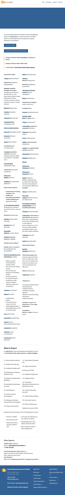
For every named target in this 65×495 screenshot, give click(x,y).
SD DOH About (37, 475)
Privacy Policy (52, 477)
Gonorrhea (6, 225)
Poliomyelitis (26, 126)
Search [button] (60, 2)
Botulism (7, 112)
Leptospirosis (7, 328)
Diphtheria (7, 181)
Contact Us (55, 2)
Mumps (24, 98)
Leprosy (6, 322)
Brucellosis (7, 118)
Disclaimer (52, 480)
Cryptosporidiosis (8, 163)
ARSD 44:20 (14, 36)
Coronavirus (8, 152)
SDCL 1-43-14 (12, 443)
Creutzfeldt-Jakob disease (29, 207)
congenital (25, 187)
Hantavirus (7, 237)
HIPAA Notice (52, 483)
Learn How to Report (10, 45)
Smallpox (33, 102)
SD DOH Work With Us (39, 481)
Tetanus (24, 191)
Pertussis (24, 112)
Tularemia (25, 235)
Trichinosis (25, 211)
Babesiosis (7, 108)
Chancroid (6, 132)
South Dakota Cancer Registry (16, 445)
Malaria (24, 74)
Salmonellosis (26, 154)
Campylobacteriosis (9, 122)
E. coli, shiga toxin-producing (12, 205)
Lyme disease (7, 338)
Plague (24, 122)
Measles (25, 78)
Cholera (6, 142)
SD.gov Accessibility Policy (56, 472)
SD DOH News (37, 478)
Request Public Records (39, 487)
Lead (5, 314)
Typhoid (24, 241)
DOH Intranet (36, 484)
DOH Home (36, 472)
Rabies (24, 142)
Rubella (25, 148)
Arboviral (6, 88)
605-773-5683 (7, 457)
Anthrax (7, 78)
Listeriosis (6, 332)
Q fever (24, 138)
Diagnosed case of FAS (17, 459)
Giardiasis (6, 219)
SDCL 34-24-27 (21, 451)
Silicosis (24, 162)
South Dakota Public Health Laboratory (25, 67)
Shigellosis (25, 158)
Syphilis (24, 178)
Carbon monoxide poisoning (11, 128)
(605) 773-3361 (11, 477)
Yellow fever (26, 275)
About (43, 2)
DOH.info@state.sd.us (13, 479)
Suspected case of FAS (31, 459)
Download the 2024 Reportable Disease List (15, 50)
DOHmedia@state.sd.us (22, 483)
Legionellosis (7, 318)
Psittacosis (25, 132)
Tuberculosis (26, 215)
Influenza (7, 290)
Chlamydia (6, 136)
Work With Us (48, 2)
